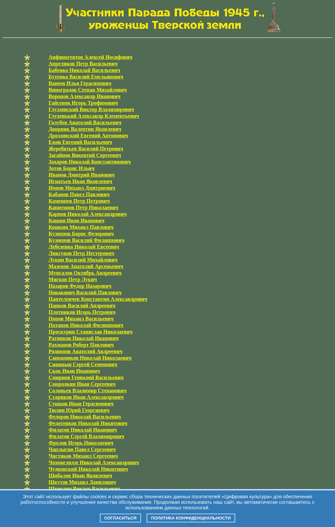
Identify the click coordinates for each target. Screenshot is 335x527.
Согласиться (120, 518)
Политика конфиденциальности (191, 518)
